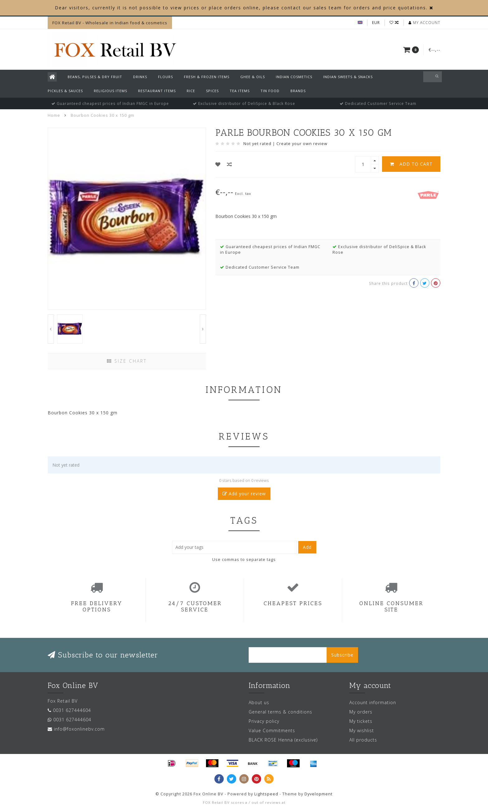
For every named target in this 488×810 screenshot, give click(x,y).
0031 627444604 (72, 710)
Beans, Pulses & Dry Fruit (95, 76)
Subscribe (342, 655)
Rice (191, 90)
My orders (360, 712)
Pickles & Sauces (65, 90)
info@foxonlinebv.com (79, 729)
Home (54, 115)
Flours (165, 76)
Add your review (244, 494)
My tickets (360, 721)
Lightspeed (266, 794)
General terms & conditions (280, 712)
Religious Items (110, 90)
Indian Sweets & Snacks (348, 76)
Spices (212, 90)
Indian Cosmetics (294, 76)
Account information (372, 702)
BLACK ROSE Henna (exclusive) (283, 740)
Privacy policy (264, 721)
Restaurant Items (157, 90)
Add (307, 547)
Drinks (140, 76)
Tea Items (240, 90)
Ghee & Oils (252, 76)
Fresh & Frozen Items (206, 76)
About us (259, 702)
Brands (298, 90)
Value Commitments (272, 730)
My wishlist (361, 730)
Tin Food (270, 90)
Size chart (127, 361)
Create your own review (302, 143)
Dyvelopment (318, 794)
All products (363, 740)
